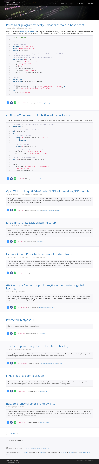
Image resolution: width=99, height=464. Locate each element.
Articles (56, 3)
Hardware (54, 103)
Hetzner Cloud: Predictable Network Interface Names (40, 254)
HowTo (52, 363)
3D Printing (42, 103)
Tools (72, 3)
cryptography (42, 307)
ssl (57, 363)
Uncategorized (39, 241)
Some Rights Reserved (43, 448)
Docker (48, 363)
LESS (77, 452)
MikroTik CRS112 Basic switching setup (31, 222)
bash (38, 178)
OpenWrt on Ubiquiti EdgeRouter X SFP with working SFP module (47, 191)
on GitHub (26, 448)
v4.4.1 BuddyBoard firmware (28, 32)
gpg (47, 307)
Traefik (60, 363)
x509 (64, 363)
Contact (86, 460)
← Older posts (12, 433)
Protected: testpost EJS (20, 320)
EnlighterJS (25, 452)
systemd (52, 273)
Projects (90, 3)
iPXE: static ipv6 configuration (25, 375)
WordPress (80, 3)
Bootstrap (42, 452)
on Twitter (33, 448)
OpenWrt (53, 210)
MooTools (63, 452)
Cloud (38, 273)
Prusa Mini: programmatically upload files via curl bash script (45, 25)
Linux (43, 210)
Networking (48, 210)
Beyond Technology (13, 3)
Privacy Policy (79, 460)
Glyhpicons (71, 452)
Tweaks (53, 307)
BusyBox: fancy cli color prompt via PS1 (31, 403)
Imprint (91, 460)
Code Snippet (48, 103)
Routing (58, 210)
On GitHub (64, 3)
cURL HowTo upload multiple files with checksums (38, 115)
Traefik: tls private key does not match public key (37, 346)
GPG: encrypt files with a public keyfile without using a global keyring (45, 286)
